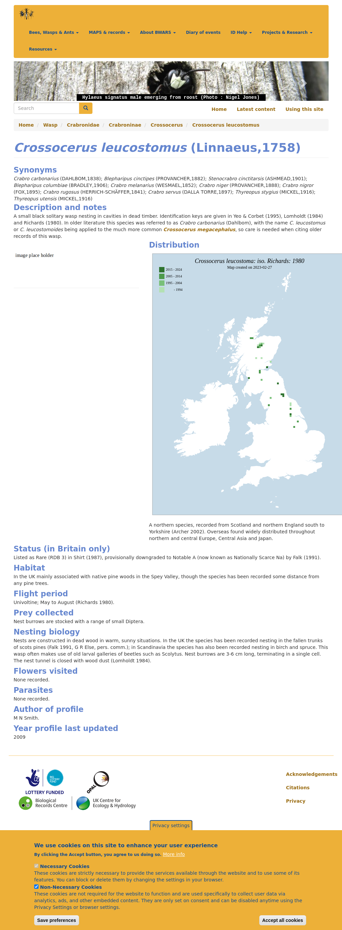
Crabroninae (125, 125)
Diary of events (203, 32)
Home (219, 109)
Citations (298, 787)
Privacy (295, 801)
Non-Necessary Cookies (71, 894)
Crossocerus (167, 125)
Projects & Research (287, 32)
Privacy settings (171, 832)
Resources (43, 49)
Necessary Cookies (64, 873)
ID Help (241, 32)
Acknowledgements (305, 774)
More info (174, 861)
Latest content (256, 109)
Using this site (304, 109)
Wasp (50, 125)
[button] (37, 81)
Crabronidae (83, 125)
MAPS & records (109, 32)
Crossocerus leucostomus (226, 125)
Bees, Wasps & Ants (54, 32)
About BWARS (158, 32)
